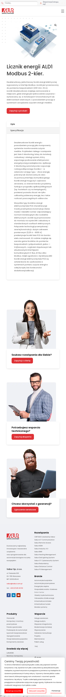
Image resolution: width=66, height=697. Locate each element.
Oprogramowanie (13, 636)
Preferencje (56, 691)
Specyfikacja (17, 130)
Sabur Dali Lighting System (44, 558)
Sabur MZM (38, 546)
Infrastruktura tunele (42, 604)
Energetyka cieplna (41, 586)
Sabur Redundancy (41, 563)
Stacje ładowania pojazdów (17, 639)
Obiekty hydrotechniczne (44, 595)
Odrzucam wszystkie (37, 691)
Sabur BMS (38, 552)
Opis (12, 124)
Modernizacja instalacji (43, 627)
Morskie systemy (40, 607)
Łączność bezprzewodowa (17, 633)
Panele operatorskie (14, 627)
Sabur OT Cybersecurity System (46, 560)
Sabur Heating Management (45, 555)
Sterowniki (10, 618)
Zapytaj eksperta (22, 436)
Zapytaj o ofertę (22, 360)
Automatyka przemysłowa (44, 583)
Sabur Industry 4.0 (41, 549)
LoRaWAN (10, 653)
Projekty (37, 636)
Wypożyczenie (40, 630)
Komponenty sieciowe (15, 642)
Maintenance (39, 639)
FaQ (36, 646)
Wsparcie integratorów (43, 624)
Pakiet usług (39, 642)
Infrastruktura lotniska (42, 601)
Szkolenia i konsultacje (43, 633)
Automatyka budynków (43, 580)
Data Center (39, 592)
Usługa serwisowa (41, 618)
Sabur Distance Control (43, 566)
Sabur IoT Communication (44, 540)
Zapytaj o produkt (18, 110)
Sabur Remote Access (42, 543)
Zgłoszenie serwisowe (25, 509)
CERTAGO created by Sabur (44, 537)
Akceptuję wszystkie (13, 691)
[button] (55, 25)
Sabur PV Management (43, 569)
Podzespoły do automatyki (17, 630)
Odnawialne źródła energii (44, 598)
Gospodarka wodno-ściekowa (45, 589)
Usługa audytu (40, 621)
